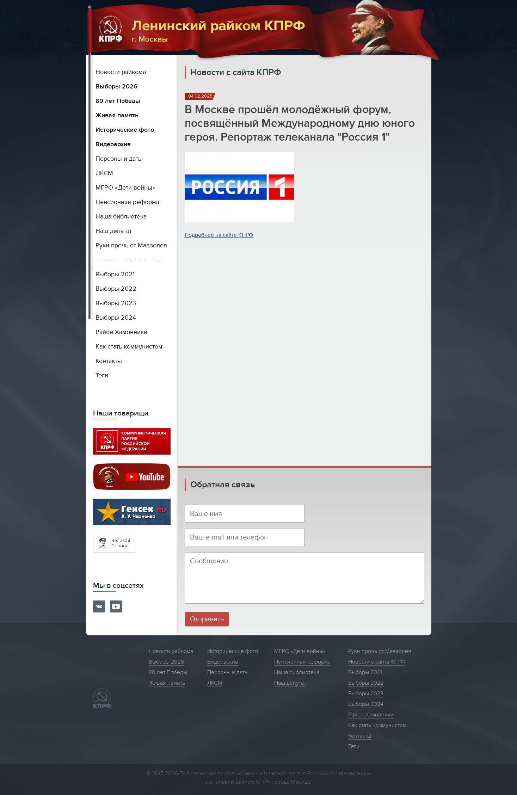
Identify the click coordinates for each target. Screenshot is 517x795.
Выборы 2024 (116, 317)
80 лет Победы (118, 101)
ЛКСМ (104, 173)
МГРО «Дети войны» (125, 187)
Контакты (109, 361)
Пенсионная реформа (127, 202)
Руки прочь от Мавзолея (131, 245)
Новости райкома (121, 72)
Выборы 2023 (116, 303)
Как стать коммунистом (129, 346)
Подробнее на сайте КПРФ (219, 235)
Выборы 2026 (116, 86)
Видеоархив (113, 144)
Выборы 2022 (116, 288)
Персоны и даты (119, 158)
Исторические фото (125, 130)
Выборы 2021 (115, 274)
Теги (102, 375)
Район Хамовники (121, 332)
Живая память (117, 115)
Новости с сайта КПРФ (128, 260)
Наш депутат (114, 231)
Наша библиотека (121, 216)
